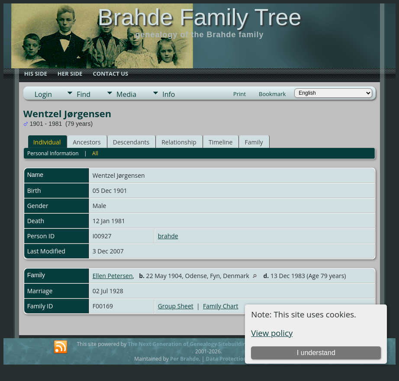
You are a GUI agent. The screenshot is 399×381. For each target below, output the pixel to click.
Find (83, 94)
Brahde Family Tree (199, 17)
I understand (316, 352)
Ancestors (86, 142)
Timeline (221, 142)
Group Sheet (175, 306)
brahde (168, 236)
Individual (47, 142)
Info (168, 94)
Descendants (131, 142)
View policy (272, 332)
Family (254, 142)
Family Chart (220, 306)
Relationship (178, 142)
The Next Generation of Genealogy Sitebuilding (188, 344)
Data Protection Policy (235, 358)
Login (43, 94)
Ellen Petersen (113, 276)
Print (239, 94)
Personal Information (53, 153)
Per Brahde (184, 358)
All (95, 153)
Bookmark (272, 94)
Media (126, 94)
